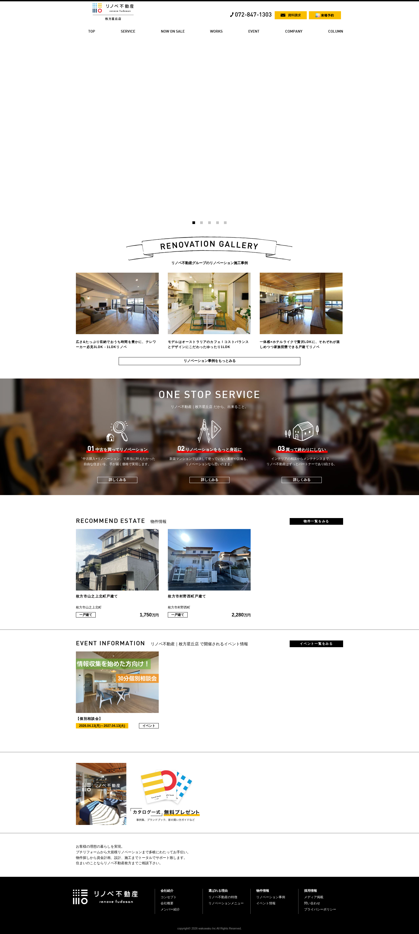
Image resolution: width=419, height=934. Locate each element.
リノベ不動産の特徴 (222, 897)
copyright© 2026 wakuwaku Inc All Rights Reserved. (209, 928)
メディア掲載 (313, 897)
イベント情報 (266, 903)
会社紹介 (167, 890)
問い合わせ (312, 903)
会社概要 (167, 903)
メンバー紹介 (170, 909)
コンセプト (169, 897)
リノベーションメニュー (226, 903)
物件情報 (262, 890)
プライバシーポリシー (320, 909)
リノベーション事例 (270, 897)
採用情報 (310, 890)
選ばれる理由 (218, 890)
